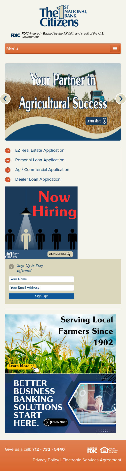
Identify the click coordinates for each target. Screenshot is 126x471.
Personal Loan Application (34, 159)
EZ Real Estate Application (34, 150)
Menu (12, 48)
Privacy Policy (46, 460)
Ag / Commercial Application (37, 169)
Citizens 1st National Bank (63, 17)
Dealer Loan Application (33, 179)
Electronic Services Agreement (92, 460)
